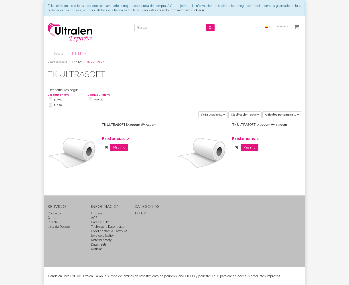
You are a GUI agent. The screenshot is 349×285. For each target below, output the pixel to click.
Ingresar (282, 26)
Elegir (245, 114)
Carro (52, 218)
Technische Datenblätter (108, 226)
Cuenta (53, 222)
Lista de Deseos (59, 226)
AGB (94, 218)
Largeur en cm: (58, 94)
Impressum (99, 213)
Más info (119, 147)
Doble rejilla (213, 114)
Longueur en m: (99, 94)
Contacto (54, 213)
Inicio (58, 53)
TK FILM (78, 53)
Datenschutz (100, 222)
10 (282, 114)
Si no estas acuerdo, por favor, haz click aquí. (173, 10)
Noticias (96, 249)
